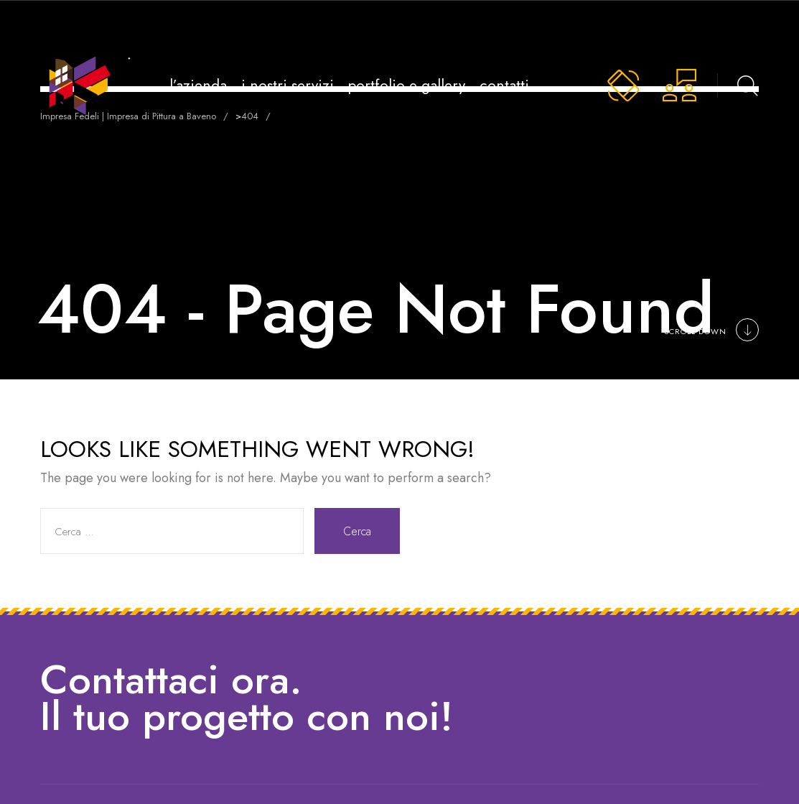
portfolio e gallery (406, 85)
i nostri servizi (287, 85)
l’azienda (198, 85)
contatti (504, 85)
